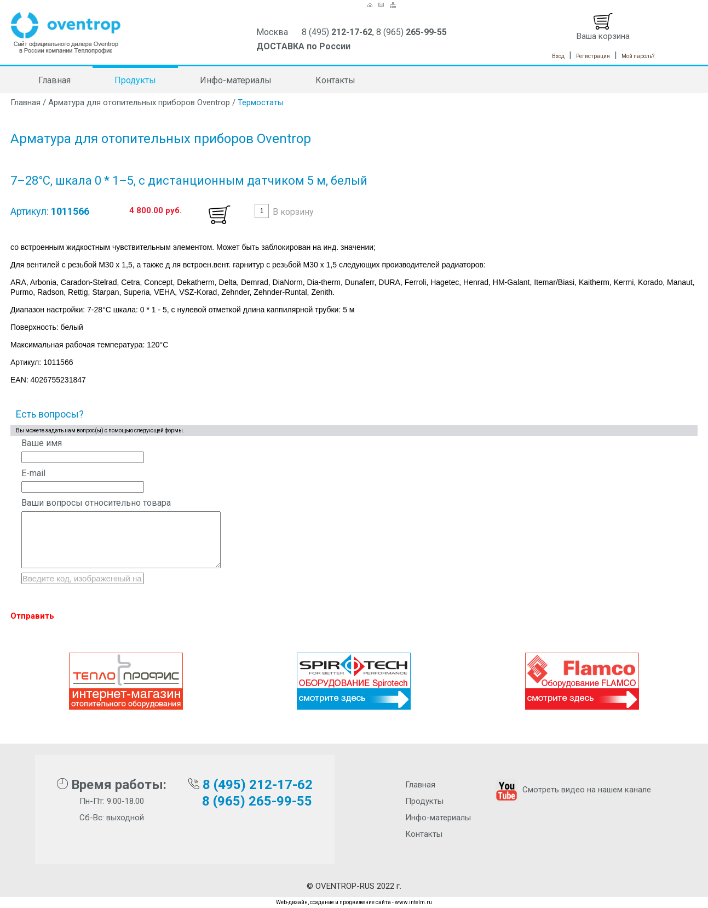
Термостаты (261, 102)
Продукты (135, 80)
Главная (54, 80)
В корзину (293, 212)
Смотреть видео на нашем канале (572, 790)
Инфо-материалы (236, 80)
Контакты (335, 80)
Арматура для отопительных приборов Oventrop (139, 102)
